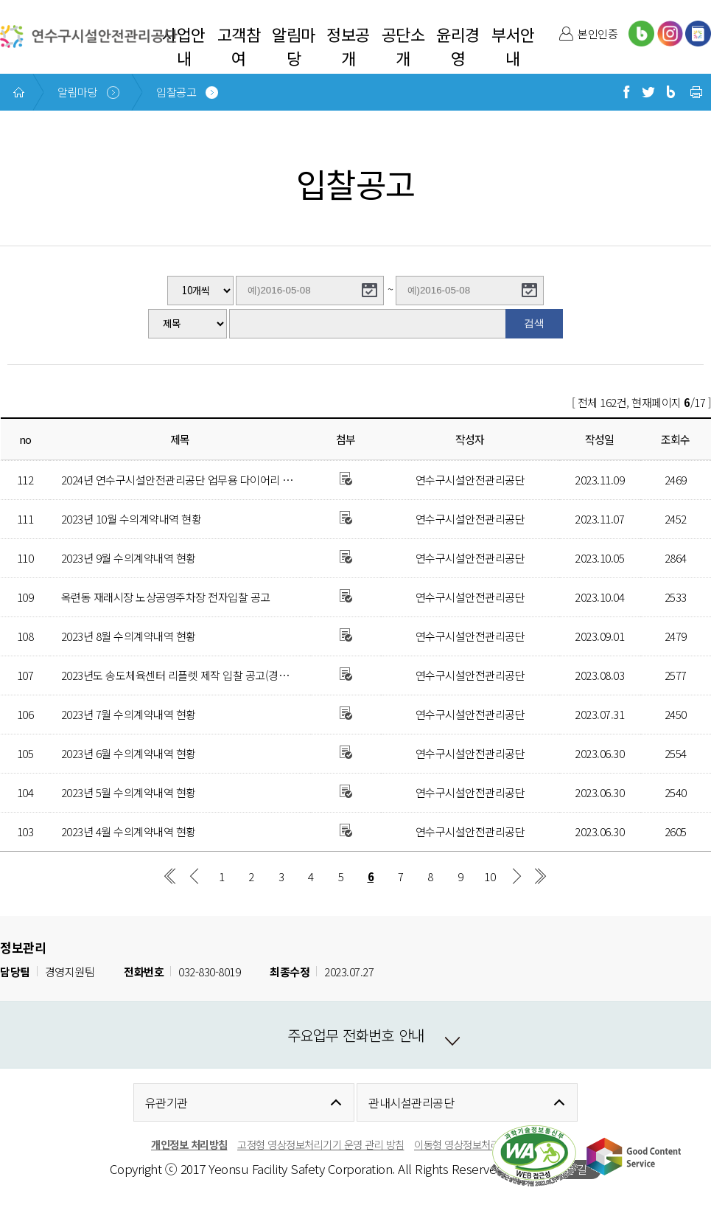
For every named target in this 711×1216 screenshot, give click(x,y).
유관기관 (166, 1102)
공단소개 (403, 45)
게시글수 (33, 276)
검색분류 (33, 309)
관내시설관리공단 (411, 1102)
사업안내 (184, 45)
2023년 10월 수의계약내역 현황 (131, 519)
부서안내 (513, 45)
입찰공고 (176, 92)
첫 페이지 (171, 876)
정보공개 (348, 45)
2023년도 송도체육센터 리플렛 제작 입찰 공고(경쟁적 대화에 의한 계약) (220, 675)
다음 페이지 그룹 (517, 876)
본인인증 (597, 33)
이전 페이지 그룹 (194, 876)
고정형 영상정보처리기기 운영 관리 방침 (320, 1144)
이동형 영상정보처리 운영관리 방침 (487, 1144)
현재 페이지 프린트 (696, 92)
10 (489, 876)
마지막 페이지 (540, 876)
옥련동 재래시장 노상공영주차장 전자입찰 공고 (165, 597)
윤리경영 (458, 45)
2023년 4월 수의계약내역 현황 (128, 831)
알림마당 (293, 45)
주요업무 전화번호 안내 (355, 1035)
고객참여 (239, 45)
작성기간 (33, 305)
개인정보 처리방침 (189, 1144)
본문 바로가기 (31, 0)
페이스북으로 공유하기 (626, 92)
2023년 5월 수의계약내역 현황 (128, 792)
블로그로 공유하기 (670, 92)
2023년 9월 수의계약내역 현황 (128, 558)
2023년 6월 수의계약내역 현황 (128, 753)
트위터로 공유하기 (648, 92)
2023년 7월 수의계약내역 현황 (128, 714)
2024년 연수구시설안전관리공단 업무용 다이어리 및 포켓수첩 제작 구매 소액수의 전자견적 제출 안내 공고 (296, 479)
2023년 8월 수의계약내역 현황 (128, 636)
